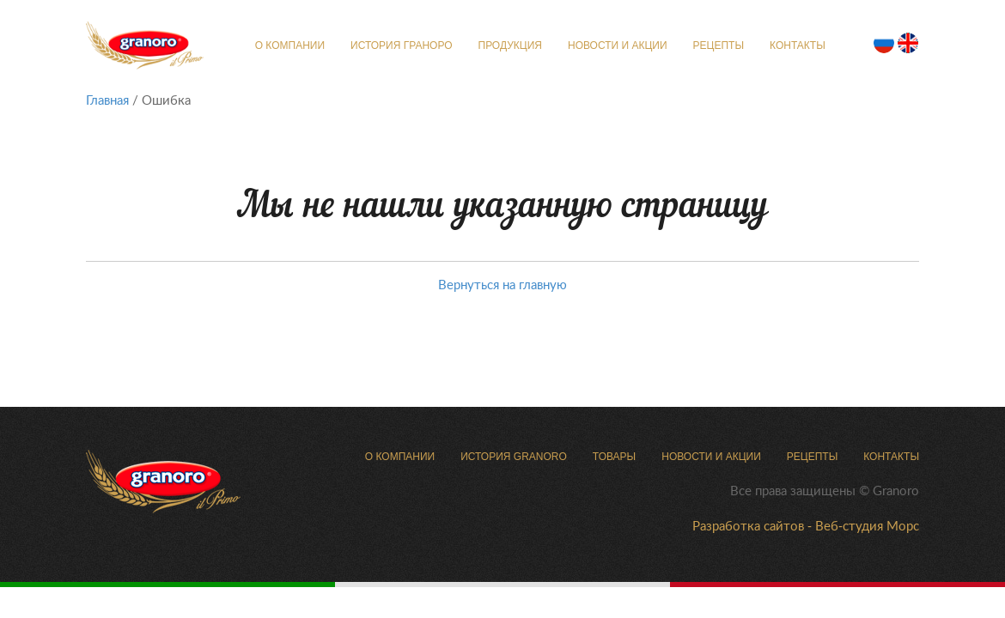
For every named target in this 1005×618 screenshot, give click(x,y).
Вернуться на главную (502, 284)
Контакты (797, 45)
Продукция (510, 45)
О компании (290, 45)
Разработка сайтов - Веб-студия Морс (805, 525)
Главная (107, 99)
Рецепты (718, 45)
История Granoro (513, 457)
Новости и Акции (617, 45)
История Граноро (401, 45)
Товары (614, 457)
